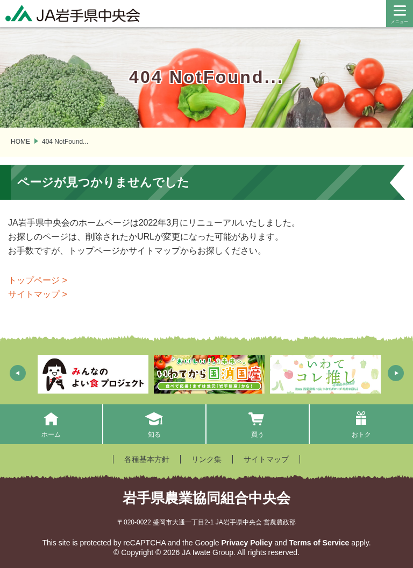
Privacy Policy (246, 542)
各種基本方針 (146, 459)
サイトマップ (266, 459)
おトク (361, 424)
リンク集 (206, 459)
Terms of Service (319, 542)
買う (258, 424)
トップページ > (37, 280)
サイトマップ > (37, 294)
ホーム (51, 424)
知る (155, 424)
